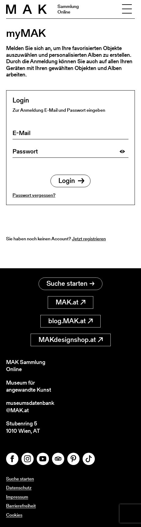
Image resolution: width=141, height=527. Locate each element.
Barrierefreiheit (21, 505)
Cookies (14, 515)
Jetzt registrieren (89, 238)
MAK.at (70, 302)
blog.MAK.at (70, 321)
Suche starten (70, 283)
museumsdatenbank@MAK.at (30, 406)
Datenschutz (19, 487)
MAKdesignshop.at (71, 339)
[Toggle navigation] (127, 9)
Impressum (17, 497)
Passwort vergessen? (34, 195)
